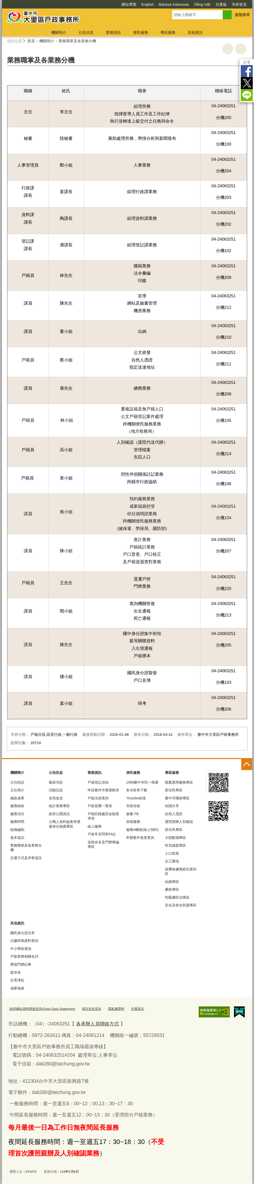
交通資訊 (137, 1009)
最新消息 (56, 782)
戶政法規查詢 (98, 798)
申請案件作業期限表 (103, 790)
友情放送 (56, 798)
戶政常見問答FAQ (102, 834)
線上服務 (95, 826)
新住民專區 (173, 790)
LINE (247, 95)
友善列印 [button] (227, 48)
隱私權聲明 (116, 1009)
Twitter (247, 83)
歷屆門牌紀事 (20, 964)
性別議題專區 (175, 845)
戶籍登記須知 (98, 782)
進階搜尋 (242, 15)
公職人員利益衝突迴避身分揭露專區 (64, 824)
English (147, 4)
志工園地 (172, 861)
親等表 (15, 972)
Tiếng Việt (202, 4)
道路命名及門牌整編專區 (103, 844)
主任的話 (17, 782)
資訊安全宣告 (91, 1009)
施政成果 (17, 798)
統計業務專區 (59, 806)
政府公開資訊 (59, 814)
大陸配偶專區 (175, 838)
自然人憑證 (173, 814)
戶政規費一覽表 (100, 806)
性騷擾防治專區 (177, 897)
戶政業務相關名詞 (24, 956)
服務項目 (17, 814)
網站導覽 (128, 4)
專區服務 (167, 32)
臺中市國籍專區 (177, 798)
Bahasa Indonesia (174, 4)
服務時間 (17, 822)
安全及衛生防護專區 (180, 905)
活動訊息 (56, 790)
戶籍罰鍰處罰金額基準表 (103, 816)
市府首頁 (239, 4)
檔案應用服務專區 (179, 782)
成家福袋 (17, 988)
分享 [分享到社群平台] (246, 62)
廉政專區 (172, 889)
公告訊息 (86, 32)
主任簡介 (17, 790)
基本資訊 (17, 838)
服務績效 (17, 806)
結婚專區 (172, 882)
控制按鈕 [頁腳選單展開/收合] (246, 764)
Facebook (247, 71)
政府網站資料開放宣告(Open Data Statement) (42, 1009)
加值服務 (133, 822)
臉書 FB (132, 814)
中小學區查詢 (20, 949)
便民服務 (140, 32)
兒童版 (221, 4)
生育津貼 (17, 980)
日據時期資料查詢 (24, 941)
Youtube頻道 (136, 798)
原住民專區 (173, 830)
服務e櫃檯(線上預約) (142, 830)
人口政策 (172, 853)
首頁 (31, 41)
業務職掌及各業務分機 (77, 41)
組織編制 (17, 830)
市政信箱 (133, 806)
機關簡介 (58, 32)
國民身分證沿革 (22, 933)
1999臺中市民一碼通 (142, 782)
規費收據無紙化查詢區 (180, 871)
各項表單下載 (136, 790)
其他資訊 (195, 32)
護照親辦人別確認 (179, 822)
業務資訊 (113, 32)
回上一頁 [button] (240, 48)
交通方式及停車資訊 (26, 858)
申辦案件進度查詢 (140, 838)
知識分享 (172, 806)
